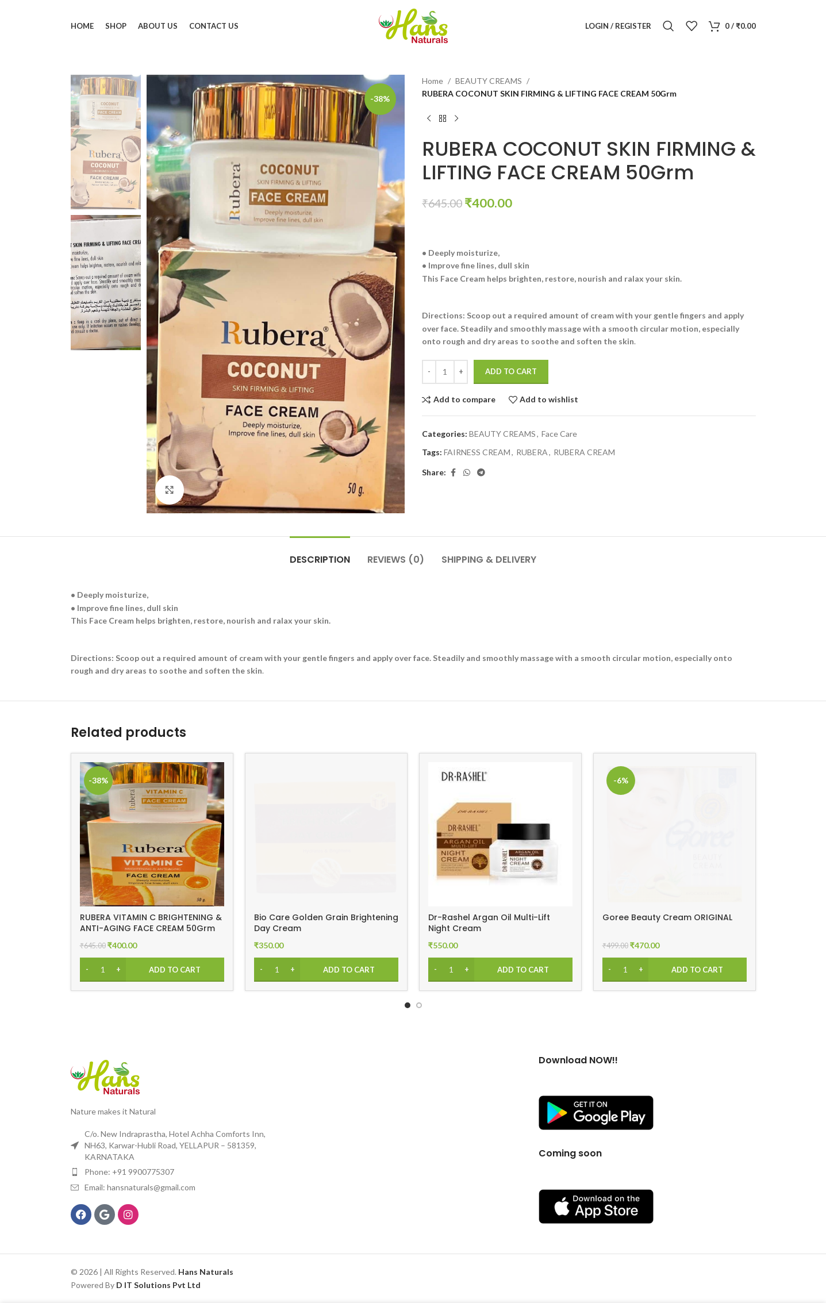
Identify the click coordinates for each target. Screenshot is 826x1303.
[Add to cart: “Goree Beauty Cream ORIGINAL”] (674, 970)
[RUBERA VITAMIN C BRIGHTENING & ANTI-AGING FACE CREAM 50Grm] (152, 834)
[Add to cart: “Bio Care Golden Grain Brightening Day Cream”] (326, 970)
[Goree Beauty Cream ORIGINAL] (674, 834)
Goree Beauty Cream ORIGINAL (667, 917)
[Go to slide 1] (407, 1005)
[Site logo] (413, 25)
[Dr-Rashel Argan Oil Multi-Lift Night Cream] (500, 834)
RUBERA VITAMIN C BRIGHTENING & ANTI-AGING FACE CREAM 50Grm (151, 923)
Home (432, 81)
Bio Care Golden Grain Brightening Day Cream (326, 923)
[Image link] (105, 1076)
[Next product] (456, 119)
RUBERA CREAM (584, 452)
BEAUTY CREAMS (488, 81)
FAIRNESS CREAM (477, 452)
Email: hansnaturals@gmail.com (139, 1187)
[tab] (320, 553)
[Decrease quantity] (429, 372)
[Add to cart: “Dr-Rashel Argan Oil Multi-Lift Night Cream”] (500, 970)
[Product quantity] (445, 372)
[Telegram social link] (481, 473)
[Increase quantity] (461, 372)
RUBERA (532, 452)
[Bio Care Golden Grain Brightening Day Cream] (326, 834)
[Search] (668, 25)
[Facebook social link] (453, 473)
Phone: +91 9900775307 (129, 1172)
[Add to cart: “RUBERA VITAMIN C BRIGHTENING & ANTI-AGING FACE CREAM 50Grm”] (152, 970)
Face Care (559, 434)
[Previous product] (429, 119)
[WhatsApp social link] (467, 473)
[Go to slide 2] (419, 1005)
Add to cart (511, 371)
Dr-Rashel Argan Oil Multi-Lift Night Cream (489, 923)
